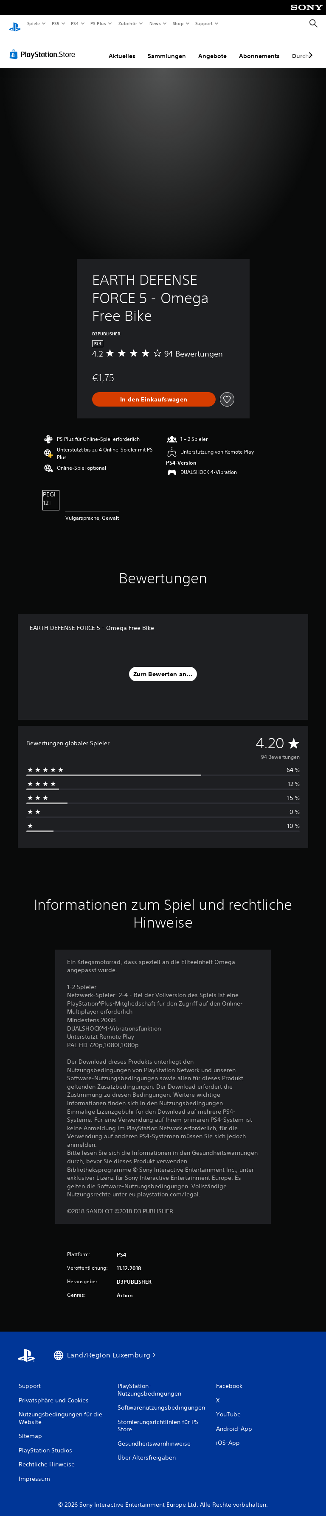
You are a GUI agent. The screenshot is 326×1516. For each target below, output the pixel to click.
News (155, 23)
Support (204, 23)
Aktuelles (122, 48)
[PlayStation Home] (15, 23)
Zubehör (127, 23)
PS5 (56, 23)
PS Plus (98, 23)
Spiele (33, 23)
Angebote (212, 48)
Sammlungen (167, 48)
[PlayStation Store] (44, 46)
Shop (177, 23)
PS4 (75, 23)
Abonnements (259, 48)
